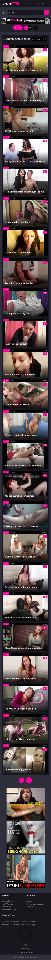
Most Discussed (9, 909)
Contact (29, 907)
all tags (31, 925)
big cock (25, 921)
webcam (34, 921)
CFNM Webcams (25, 952)
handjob (5, 925)
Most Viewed (7, 904)
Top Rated (6, 907)
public (24, 925)
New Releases (8, 901)
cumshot (6, 921)
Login (28, 901)
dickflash (15, 921)
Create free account (35, 904)
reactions (15, 925)
